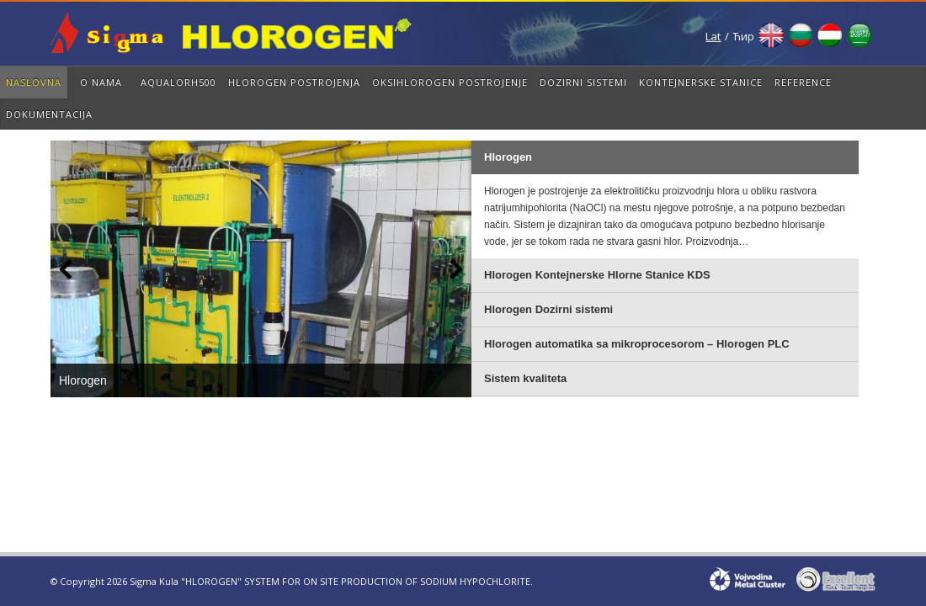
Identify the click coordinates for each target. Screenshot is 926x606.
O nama (101, 82)
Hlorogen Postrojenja (294, 82)
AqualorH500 (178, 82)
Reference (803, 82)
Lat (713, 36)
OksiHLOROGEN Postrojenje (450, 82)
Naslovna (33, 82)
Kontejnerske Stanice (701, 82)
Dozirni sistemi (583, 82)
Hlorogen (83, 380)
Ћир (743, 36)
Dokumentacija (49, 114)
